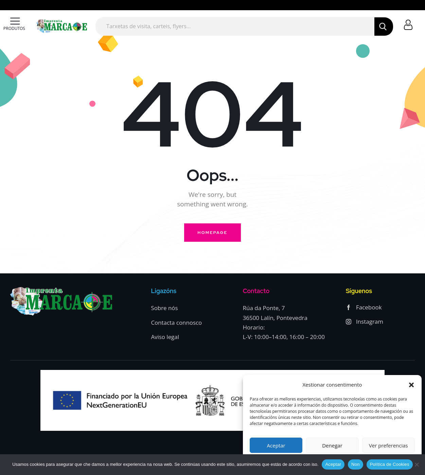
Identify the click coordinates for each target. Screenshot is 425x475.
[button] (411, 384)
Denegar (332, 445)
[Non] (416, 464)
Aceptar (276, 445)
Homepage (213, 232)
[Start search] (383, 26)
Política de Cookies (389, 464)
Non (355, 464)
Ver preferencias (388, 445)
